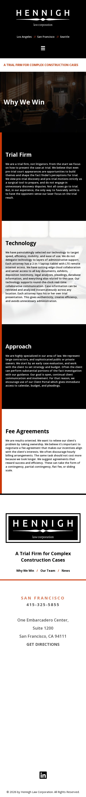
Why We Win (25, 571)
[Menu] (43, 48)
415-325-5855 (43, 617)
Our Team (47, 571)
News (66, 571)
